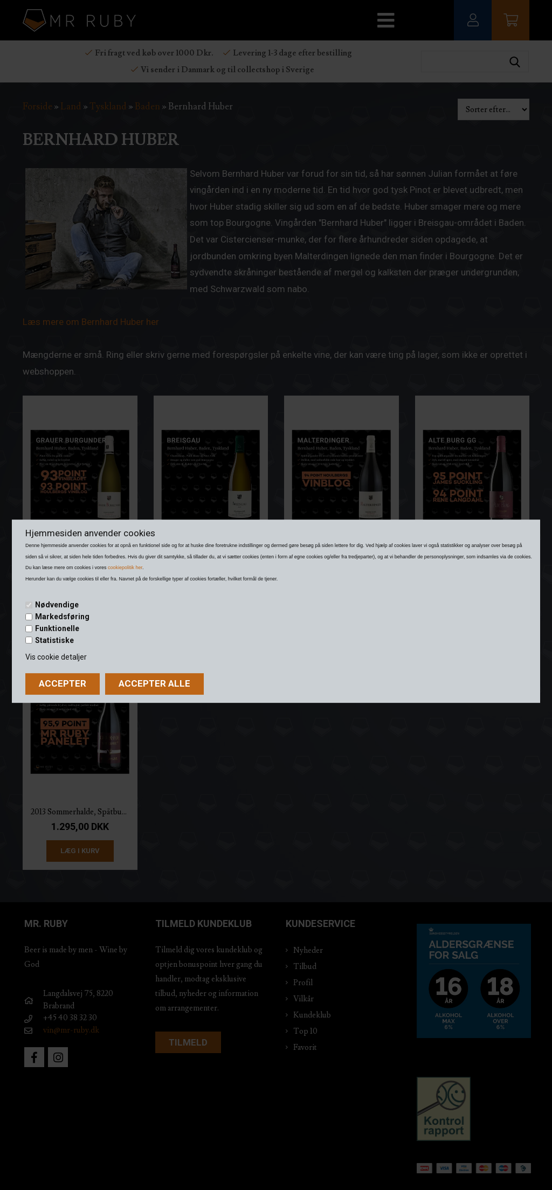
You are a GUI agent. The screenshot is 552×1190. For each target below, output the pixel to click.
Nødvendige (57, 605)
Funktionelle (57, 628)
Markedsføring (62, 616)
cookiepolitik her (125, 567)
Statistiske (54, 640)
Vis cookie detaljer (56, 657)
